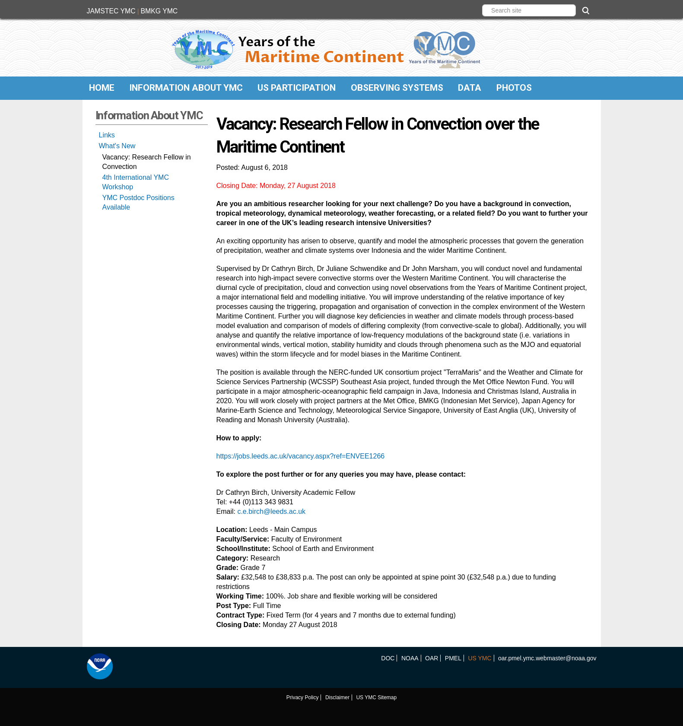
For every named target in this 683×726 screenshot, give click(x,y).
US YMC (479, 658)
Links (107, 135)
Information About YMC (186, 87)
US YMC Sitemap (376, 697)
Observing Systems (397, 87)
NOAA (410, 658)
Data (469, 87)
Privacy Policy (302, 697)
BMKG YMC (159, 11)
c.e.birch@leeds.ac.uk (271, 511)
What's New (117, 146)
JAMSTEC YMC (111, 11)
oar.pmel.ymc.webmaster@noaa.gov (547, 658)
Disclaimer (337, 697)
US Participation (296, 87)
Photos (514, 87)
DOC (387, 658)
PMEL (453, 658)
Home (101, 87)
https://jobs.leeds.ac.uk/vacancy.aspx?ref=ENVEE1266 (300, 456)
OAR (431, 658)
